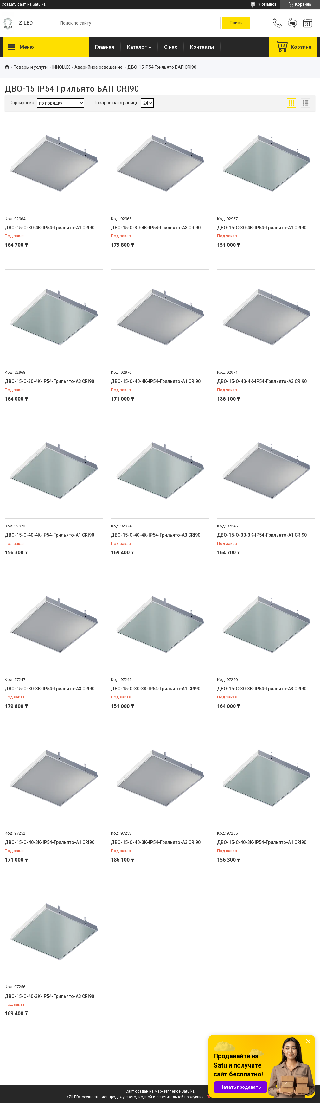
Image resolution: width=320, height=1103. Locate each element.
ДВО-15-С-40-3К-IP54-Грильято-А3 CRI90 (49, 996)
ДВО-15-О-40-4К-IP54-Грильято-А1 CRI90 (156, 381)
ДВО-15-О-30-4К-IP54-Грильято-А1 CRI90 (49, 227)
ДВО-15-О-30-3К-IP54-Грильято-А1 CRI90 (262, 535)
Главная (104, 47)
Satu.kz (188, 1091)
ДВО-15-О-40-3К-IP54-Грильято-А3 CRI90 (156, 842)
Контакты (202, 47)
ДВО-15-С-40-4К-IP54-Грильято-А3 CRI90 (155, 535)
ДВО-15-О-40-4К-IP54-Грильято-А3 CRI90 (262, 381)
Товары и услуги (31, 67)
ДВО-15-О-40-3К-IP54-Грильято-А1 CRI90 (49, 842)
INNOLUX (61, 67)
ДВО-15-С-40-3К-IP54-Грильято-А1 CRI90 (261, 842)
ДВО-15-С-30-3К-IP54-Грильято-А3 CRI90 (261, 688)
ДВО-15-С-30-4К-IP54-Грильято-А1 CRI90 (261, 227)
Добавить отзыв (292, 23)
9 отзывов (267, 4)
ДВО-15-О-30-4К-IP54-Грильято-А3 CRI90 (156, 227)
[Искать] (236, 23)
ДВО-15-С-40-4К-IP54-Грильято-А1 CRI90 (49, 535)
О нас (170, 47)
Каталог (137, 47)
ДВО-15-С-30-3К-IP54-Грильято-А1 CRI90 (155, 688)
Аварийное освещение (98, 67)
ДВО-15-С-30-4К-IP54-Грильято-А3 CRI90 (49, 381)
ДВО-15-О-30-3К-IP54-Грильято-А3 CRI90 (49, 688)
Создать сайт (14, 4)
